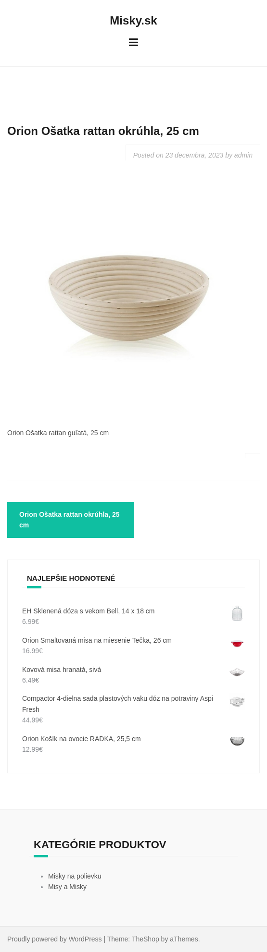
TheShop (145, 939)
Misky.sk (133, 20)
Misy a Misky (67, 887)
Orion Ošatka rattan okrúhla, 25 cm (69, 520)
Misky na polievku (75, 876)
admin (243, 155)
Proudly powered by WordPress (54, 939)
